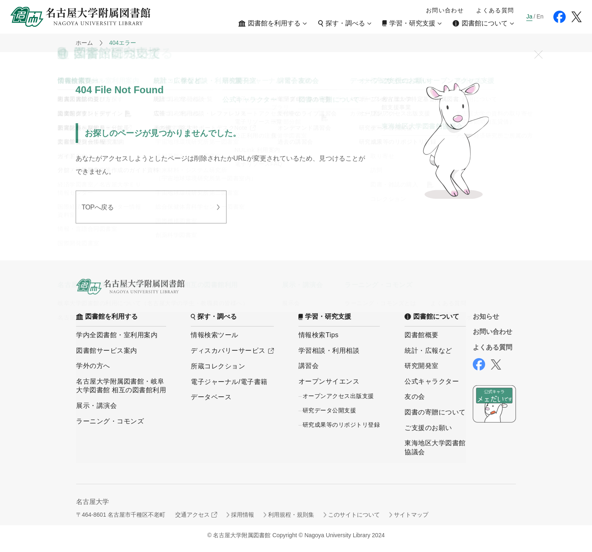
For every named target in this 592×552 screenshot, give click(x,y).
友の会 (415, 396)
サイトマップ (411, 514)
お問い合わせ (445, 10)
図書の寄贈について (435, 412)
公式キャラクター (432, 381)
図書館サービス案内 (106, 350)
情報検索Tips (318, 334)
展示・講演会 (96, 405)
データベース (211, 396)
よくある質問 (495, 10)
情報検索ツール (214, 334)
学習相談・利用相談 (329, 350)
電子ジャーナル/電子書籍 (229, 381)
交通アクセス (192, 514)
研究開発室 (422, 365)
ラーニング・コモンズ (110, 421)
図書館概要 (422, 334)
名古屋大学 (92, 501)
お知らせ (486, 316)
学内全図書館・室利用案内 (116, 334)
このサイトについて (354, 514)
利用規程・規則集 (291, 514)
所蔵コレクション (218, 366)
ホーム (84, 42)
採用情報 (242, 514)
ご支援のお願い (428, 427)
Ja (529, 16)
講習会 (308, 365)
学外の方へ (93, 365)
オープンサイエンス (329, 381)
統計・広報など (428, 350)
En (539, 16)
